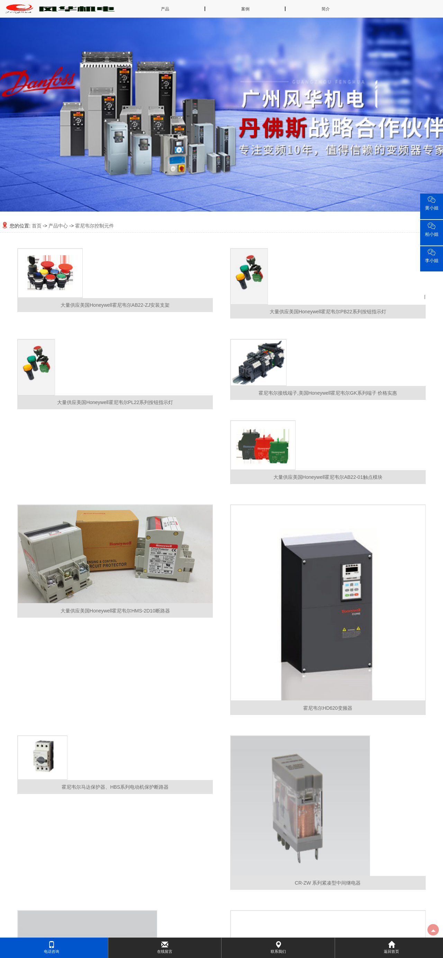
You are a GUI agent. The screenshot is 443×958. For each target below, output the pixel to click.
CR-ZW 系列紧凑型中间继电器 (328, 883)
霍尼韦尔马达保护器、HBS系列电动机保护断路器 (115, 787)
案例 (245, 9)
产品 (165, 9)
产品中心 (58, 226)
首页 (37, 226)
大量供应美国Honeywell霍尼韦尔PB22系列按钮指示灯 (328, 311)
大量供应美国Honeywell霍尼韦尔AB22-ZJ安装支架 (115, 305)
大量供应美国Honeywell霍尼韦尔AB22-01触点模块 (327, 477)
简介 (326, 9)
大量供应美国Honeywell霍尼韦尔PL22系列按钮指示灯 (115, 402)
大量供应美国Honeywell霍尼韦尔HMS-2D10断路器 (115, 611)
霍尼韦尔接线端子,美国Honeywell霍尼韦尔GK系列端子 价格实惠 (328, 393)
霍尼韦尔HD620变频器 (327, 708)
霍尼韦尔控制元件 (94, 226)
